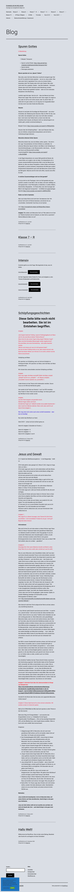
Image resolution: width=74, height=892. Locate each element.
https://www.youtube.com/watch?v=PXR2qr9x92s (40, 126)
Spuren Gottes (27, 46)
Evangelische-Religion (14, 6)
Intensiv (8, 18)
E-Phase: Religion (20, 15)
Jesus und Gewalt (30, 454)
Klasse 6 (23, 12)
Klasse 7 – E (43, 12)
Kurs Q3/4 (56, 15)
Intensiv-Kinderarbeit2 (23, 289)
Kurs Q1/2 (47, 15)
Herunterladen (34, 272)
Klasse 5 (15, 12)
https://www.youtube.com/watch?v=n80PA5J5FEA (37, 191)
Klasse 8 (53, 12)
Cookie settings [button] (6, 887)
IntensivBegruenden (22, 272)
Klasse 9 (61, 12)
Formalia (38, 15)
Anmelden (30, 869)
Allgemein (28, 223)
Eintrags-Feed (31, 871)
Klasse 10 (8, 15)
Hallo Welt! (25, 829)
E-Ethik (30, 15)
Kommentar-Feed (32, 873)
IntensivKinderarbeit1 (23, 284)
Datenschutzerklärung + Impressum (24, 18)
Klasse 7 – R (33, 12)
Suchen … (8, 866)
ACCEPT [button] (12, 887)
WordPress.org (31, 876)
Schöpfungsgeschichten (34, 313)
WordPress (65, 885)
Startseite (8, 12)
